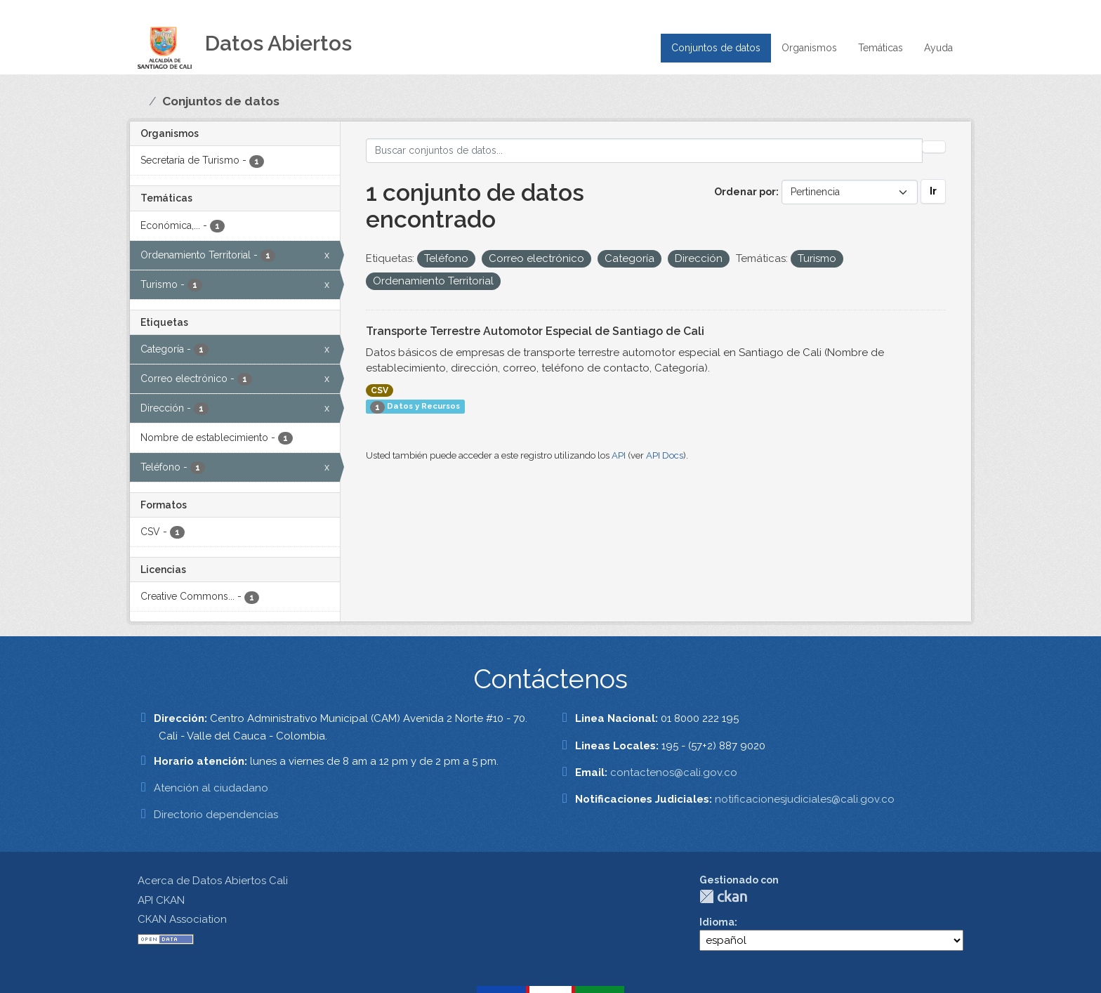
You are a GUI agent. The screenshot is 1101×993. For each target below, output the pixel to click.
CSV (379, 390)
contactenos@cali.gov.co (673, 772)
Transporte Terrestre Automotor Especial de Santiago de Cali (535, 331)
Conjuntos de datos (715, 47)
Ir (933, 191)
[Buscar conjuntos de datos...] (644, 150)
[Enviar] (934, 146)
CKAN (723, 896)
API (619, 455)
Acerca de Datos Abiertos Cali (213, 880)
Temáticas (880, 47)
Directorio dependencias (216, 814)
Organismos (809, 47)
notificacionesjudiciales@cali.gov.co (805, 799)
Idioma (716, 922)
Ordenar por (745, 191)
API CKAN (161, 900)
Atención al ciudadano (211, 788)
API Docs (664, 455)
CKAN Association (182, 919)
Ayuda (938, 47)
